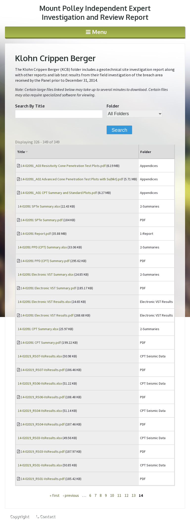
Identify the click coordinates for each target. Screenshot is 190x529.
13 (134, 495)
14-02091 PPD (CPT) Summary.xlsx (42, 247)
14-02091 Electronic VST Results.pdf (47, 315)
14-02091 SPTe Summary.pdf (42, 220)
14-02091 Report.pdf (36, 233)
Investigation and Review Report (95, 13)
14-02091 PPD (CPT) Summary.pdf (45, 261)
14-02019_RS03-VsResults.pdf (43, 451)
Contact (45, 516)
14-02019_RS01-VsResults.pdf (43, 478)
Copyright (19, 516)
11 (119, 495)
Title (22, 152)
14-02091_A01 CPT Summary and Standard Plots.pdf (59, 192)
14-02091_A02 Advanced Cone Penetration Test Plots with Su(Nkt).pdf (72, 179)
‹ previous (71, 495)
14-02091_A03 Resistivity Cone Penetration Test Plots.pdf (63, 165)
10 (112, 495)
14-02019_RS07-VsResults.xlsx (40, 356)
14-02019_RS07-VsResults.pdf (43, 370)
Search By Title (30, 106)
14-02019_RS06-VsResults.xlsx (40, 383)
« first (55, 495)
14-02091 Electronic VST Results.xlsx (44, 301)
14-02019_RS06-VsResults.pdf (43, 397)
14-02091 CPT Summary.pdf (41, 342)
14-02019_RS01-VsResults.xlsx (40, 465)
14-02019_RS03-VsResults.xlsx (40, 438)
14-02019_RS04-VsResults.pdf (43, 424)
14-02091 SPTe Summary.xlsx (39, 206)
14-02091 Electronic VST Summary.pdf (48, 288)
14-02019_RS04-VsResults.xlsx (40, 410)
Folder (113, 106)
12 (126, 495)
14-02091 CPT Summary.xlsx (38, 329)
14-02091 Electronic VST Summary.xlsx (45, 274)
